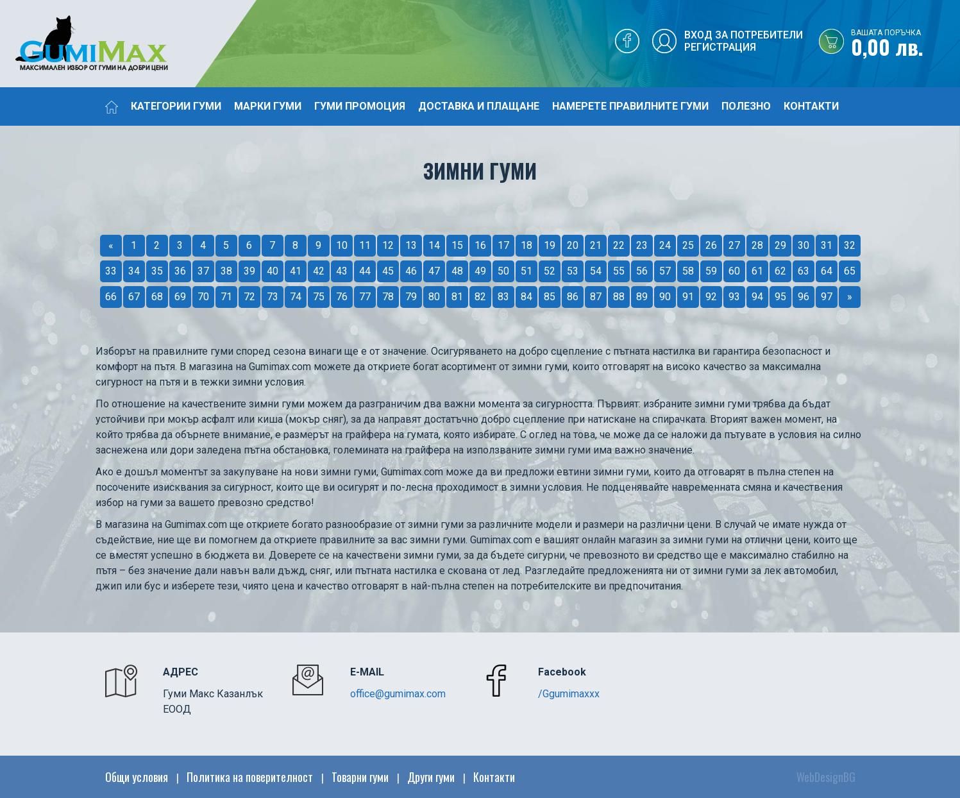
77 (365, 297)
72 (249, 297)
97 (826, 297)
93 (734, 297)
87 (596, 297)
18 (526, 245)
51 (526, 271)
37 (203, 271)
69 (180, 297)
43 (342, 271)
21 (596, 245)
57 (665, 271)
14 (434, 245)
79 (411, 297)
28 (757, 245)
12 (388, 245)
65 (849, 271)
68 (157, 297)
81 (457, 297)
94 (757, 297)
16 (480, 245)
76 (342, 297)
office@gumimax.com (398, 694)
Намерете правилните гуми (630, 106)
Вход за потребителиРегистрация (743, 41)
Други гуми (431, 776)
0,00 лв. (905, 44)
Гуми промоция (359, 106)
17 (503, 245)
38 (226, 271)
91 (688, 297)
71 (226, 297)
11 (365, 245)
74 (295, 297)
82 (480, 297)
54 (596, 271)
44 (365, 271)
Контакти (811, 106)
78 (388, 297)
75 (318, 297)
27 (734, 245)
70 (203, 297)
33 (111, 271)
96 (803, 297)
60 (734, 271)
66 (111, 297)
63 (803, 271)
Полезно (746, 106)
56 (642, 271)
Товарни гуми (360, 776)
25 (688, 245)
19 (549, 245)
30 (803, 245)
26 (711, 245)
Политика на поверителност (250, 776)
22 (619, 245)
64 (826, 271)
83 (503, 297)
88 (619, 297)
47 (434, 271)
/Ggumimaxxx (569, 694)
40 (272, 271)
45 (388, 271)
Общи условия (136, 776)
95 (780, 297)
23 (642, 245)
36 (180, 271)
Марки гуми (267, 106)
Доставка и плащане (478, 106)
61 (757, 271)
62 (780, 271)
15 (457, 245)
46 (411, 271)
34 (134, 271)
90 (665, 297)
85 (549, 297)
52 (549, 271)
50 (503, 271)
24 (665, 245)
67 (134, 297)
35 (157, 271)
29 (780, 245)
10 (342, 245)
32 (849, 245)
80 (434, 297)
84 (526, 297)
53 (572, 271)
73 (272, 297)
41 (295, 271)
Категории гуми (176, 106)
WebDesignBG (825, 776)
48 (457, 271)
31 (826, 245)
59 (711, 271)
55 (619, 271)
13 (411, 245)
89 (642, 297)
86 (572, 297)
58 (688, 271)
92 (711, 297)
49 (480, 271)
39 (249, 271)
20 (572, 245)
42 (318, 271)
